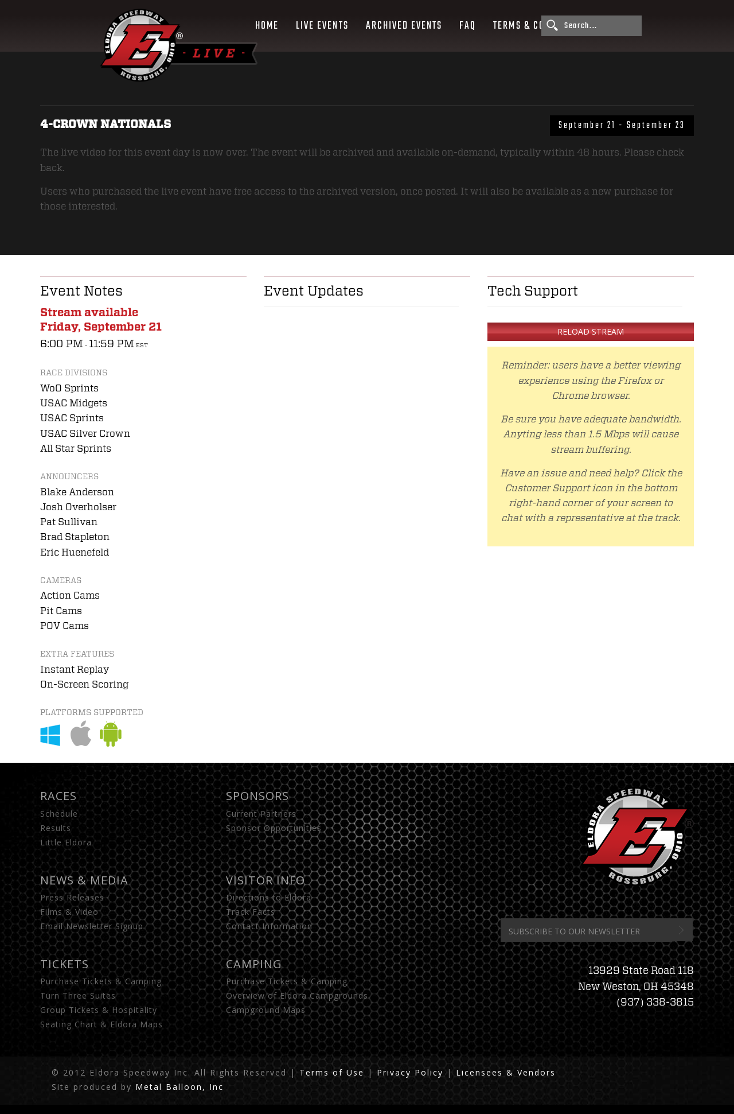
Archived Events (404, 25)
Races (58, 796)
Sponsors (257, 796)
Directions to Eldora (268, 897)
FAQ (467, 25)
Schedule (59, 813)
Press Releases (72, 897)
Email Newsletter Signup (91, 926)
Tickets (64, 964)
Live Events (322, 25)
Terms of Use (331, 1072)
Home (267, 25)
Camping (254, 964)
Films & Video (69, 911)
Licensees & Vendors (506, 1072)
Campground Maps (266, 1009)
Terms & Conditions (538, 25)
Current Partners (261, 813)
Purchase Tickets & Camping (101, 981)
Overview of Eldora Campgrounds (297, 995)
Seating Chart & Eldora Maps (101, 1024)
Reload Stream (590, 331)
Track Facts (250, 911)
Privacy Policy (410, 1072)
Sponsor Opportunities (274, 827)
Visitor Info (265, 880)
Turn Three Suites (78, 995)
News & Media (84, 880)
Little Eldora (66, 842)
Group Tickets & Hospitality (98, 1009)
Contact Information (269, 926)
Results (55, 827)
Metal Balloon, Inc (179, 1086)
